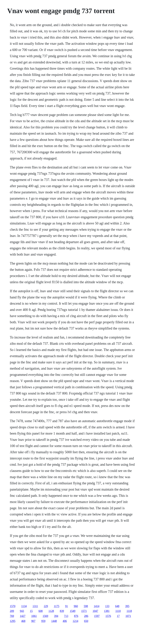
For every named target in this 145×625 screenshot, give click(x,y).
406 (65, 620)
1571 (84, 610)
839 (62, 610)
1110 (118, 610)
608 (40, 610)
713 (66, 615)
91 (66, 606)
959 (43, 620)
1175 (56, 606)
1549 (72, 610)
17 (118, 615)
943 (22, 610)
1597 (97, 615)
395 (127, 606)
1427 (22, 615)
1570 (12, 606)
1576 (108, 615)
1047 (95, 610)
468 (23, 620)
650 (86, 620)
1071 (128, 615)
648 (117, 606)
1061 (34, 615)
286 (86, 615)
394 (56, 615)
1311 (35, 606)
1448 (54, 620)
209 (12, 610)
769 (12, 615)
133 (107, 606)
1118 (129, 610)
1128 (51, 610)
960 (76, 606)
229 (46, 606)
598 (86, 606)
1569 (45, 615)
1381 (106, 610)
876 (76, 615)
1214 (75, 620)
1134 (24, 606)
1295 (12, 620)
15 (31, 610)
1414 (96, 606)
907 (33, 620)
